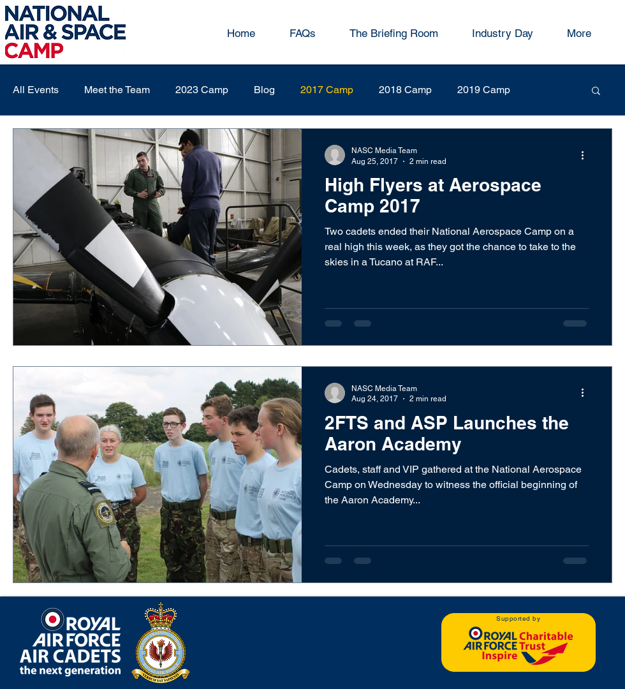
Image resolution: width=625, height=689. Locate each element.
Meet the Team (117, 90)
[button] (596, 91)
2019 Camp (483, 90)
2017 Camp (326, 90)
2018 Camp (405, 90)
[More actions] (586, 155)
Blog (264, 90)
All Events (36, 90)
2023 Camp (201, 90)
